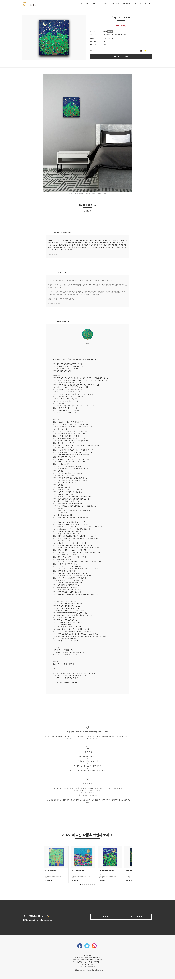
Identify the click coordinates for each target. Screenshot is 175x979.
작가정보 (110, 31)
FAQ (105, 3)
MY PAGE (126, 3)
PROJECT (97, 3)
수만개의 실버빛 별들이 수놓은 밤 (107, 870)
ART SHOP (85, 3)
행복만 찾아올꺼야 (50, 870)
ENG (135, 3)
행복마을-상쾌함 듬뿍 (78, 870)
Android (136, 916)
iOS (105, 916)
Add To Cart (121, 56)
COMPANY (115, 3)
